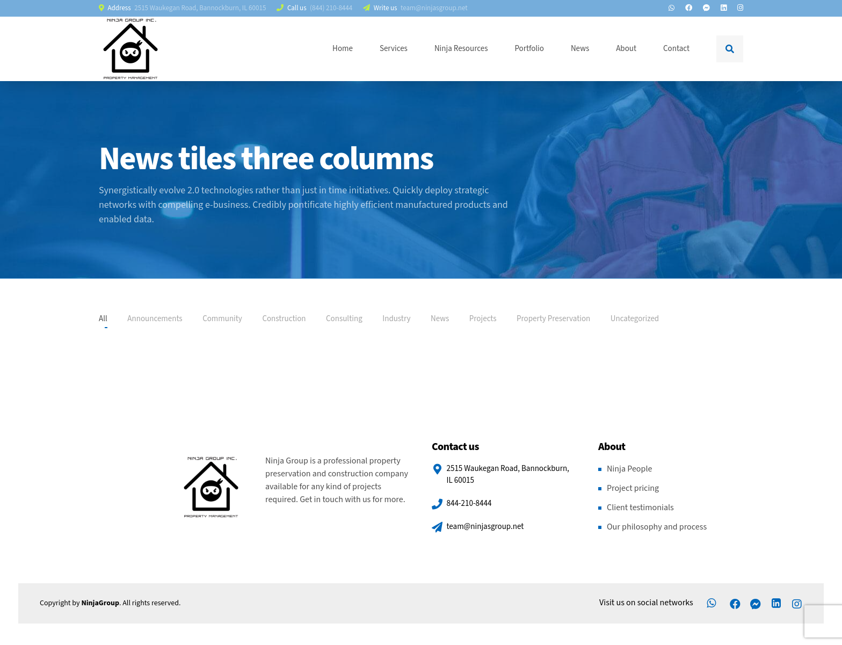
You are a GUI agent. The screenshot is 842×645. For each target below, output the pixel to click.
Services (394, 49)
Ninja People (629, 469)
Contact (676, 49)
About (626, 49)
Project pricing (633, 488)
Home (342, 49)
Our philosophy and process (657, 527)
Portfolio (528, 49)
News (580, 49)
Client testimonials (640, 507)
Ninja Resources (461, 49)
